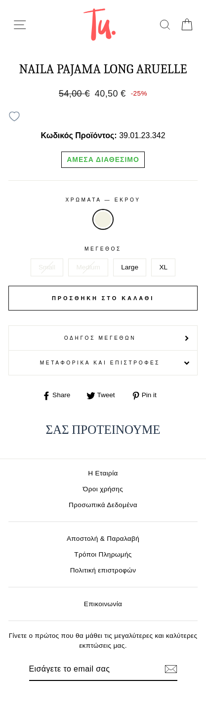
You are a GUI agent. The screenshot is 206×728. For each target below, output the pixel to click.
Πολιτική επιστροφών (103, 570)
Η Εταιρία (103, 473)
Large (129, 267)
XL (163, 267)
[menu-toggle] (19, 24)
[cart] (186, 24)
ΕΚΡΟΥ (102, 219)
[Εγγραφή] (171, 669)
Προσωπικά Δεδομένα (103, 505)
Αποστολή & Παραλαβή (103, 538)
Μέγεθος (103, 249)
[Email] (86, 669)
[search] (164, 24)
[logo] (99, 24)
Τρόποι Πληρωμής (103, 554)
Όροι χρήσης (103, 489)
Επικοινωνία (103, 604)
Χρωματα (102, 200)
